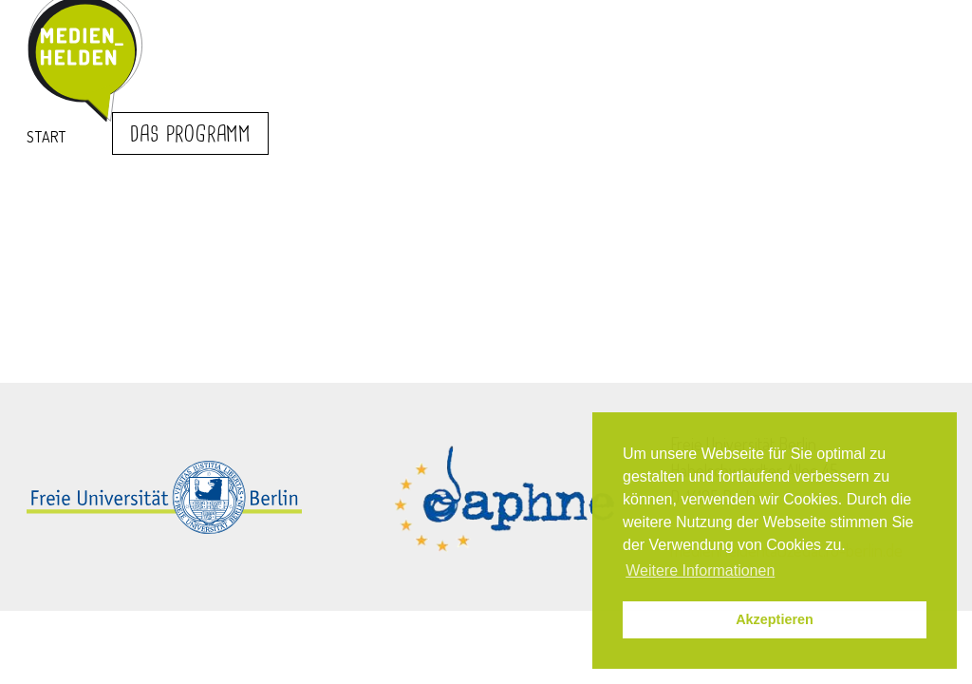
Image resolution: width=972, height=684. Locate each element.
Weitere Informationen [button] (700, 570)
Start (46, 136)
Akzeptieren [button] (774, 619)
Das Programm (190, 135)
